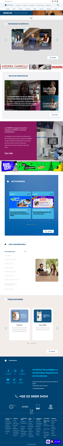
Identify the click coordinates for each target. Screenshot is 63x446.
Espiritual (23, 426)
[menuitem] (18, 5)
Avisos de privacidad (31, 444)
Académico (23, 421)
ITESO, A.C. (31, 425)
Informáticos (54, 420)
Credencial (53, 435)
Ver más (9, 153)
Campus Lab (16, 430)
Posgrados (8, 426)
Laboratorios (16, 432)
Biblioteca (15, 428)
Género (22, 430)
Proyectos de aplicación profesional (39, 423)
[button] (26, 224)
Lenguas (23, 428)
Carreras (7, 425)
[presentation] (6, 328)
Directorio (31, 421)
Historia (30, 423)
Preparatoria (8, 423)
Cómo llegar (16, 423)
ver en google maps (38, 388)
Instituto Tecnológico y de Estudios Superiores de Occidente (45, 372)
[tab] (16, 251)
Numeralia (31, 426)
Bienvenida (8, 421)
